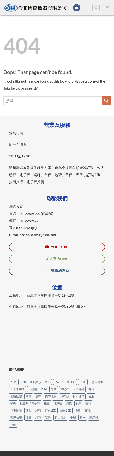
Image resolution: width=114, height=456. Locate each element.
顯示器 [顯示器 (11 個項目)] (93, 417)
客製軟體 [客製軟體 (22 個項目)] (16, 396)
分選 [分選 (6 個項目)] (53, 389)
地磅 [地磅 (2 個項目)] (91, 389)
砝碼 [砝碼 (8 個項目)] (88, 403)
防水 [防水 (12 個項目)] (82, 417)
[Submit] (106, 100)
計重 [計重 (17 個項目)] (38, 417)
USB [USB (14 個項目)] (82, 382)
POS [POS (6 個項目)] (48, 382)
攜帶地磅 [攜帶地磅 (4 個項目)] (50, 396)
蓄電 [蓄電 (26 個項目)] (88, 410)
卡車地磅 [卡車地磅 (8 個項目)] (78, 389)
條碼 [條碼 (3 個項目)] (13, 403)
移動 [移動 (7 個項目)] (28, 410)
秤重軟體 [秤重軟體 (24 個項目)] (16, 410)
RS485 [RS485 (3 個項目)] (71, 382)
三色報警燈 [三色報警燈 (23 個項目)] (96, 382)
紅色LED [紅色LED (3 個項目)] (50, 410)
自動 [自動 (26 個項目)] (78, 410)
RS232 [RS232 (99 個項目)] (58, 382)
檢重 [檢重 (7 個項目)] (47, 403)
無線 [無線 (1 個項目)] (69, 403)
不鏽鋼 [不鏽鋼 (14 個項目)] (33, 389)
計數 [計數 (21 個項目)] (28, 417)
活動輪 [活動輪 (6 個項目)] (58, 403)
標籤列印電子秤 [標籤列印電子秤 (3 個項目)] (30, 403)
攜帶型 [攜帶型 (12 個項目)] (64, 396)
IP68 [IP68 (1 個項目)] (23, 382)
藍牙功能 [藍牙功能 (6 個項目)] (16, 417)
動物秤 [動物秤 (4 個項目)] (64, 389)
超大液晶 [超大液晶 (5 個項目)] (60, 417)
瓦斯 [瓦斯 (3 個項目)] (78, 403)
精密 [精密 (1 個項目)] (38, 410)
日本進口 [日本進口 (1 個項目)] (78, 396)
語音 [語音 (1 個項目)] (48, 417)
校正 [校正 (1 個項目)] (91, 396)
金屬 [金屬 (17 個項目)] (73, 417)
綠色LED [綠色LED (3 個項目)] (65, 410)
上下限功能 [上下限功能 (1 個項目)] (17, 389)
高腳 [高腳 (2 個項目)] (13, 425)
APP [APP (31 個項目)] (13, 382)
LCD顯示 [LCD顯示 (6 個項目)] (35, 382)
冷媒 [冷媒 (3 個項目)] (44, 389)
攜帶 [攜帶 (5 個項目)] (38, 396)
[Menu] (76, 7)
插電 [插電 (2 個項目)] (28, 396)
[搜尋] (96, 7)
